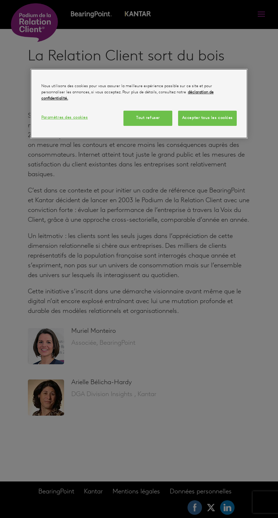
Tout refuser (148, 118)
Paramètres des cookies (64, 117)
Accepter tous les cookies (207, 118)
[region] (139, 104)
